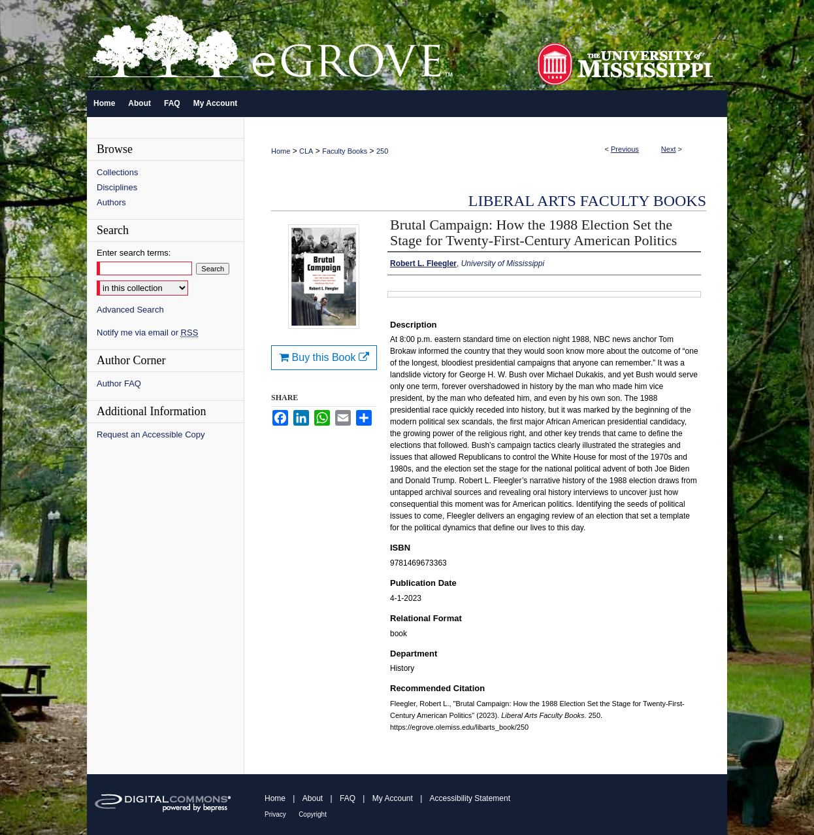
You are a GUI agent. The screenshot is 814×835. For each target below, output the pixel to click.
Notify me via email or (147, 332)
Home (280, 151)
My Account (392, 798)
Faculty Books (344, 151)
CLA (306, 151)
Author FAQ (119, 383)
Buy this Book (324, 357)
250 (382, 151)
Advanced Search (130, 310)
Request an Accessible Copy (150, 434)
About (312, 798)
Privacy (275, 814)
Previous (625, 149)
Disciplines (117, 187)
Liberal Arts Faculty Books (587, 200)
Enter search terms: (134, 253)
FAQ (347, 798)
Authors (111, 202)
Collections (117, 172)
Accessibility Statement (470, 798)
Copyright (313, 814)
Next (668, 149)
